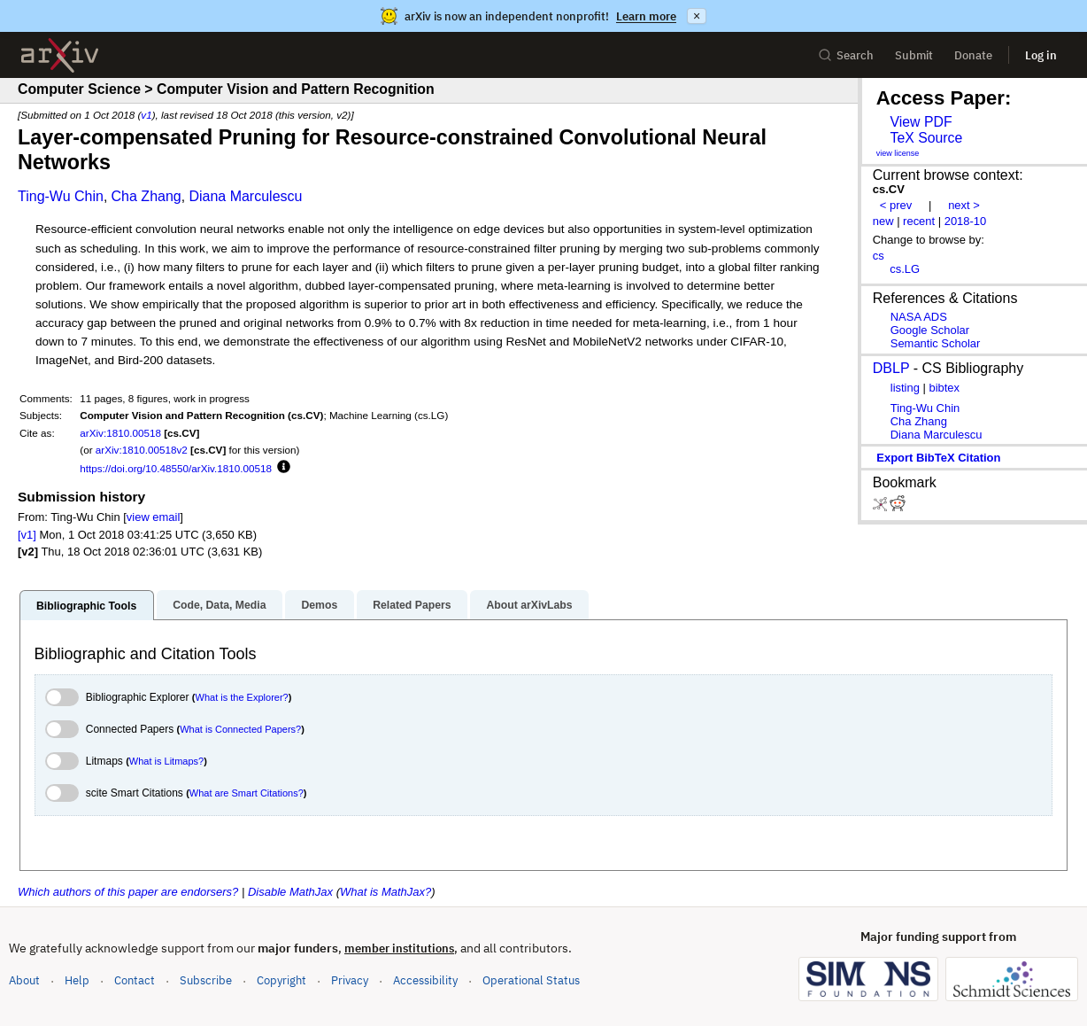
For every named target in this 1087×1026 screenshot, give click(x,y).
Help (77, 980)
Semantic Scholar (935, 343)
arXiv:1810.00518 (120, 433)
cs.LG (905, 269)
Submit (914, 55)
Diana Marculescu (245, 196)
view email (153, 517)
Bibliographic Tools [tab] (86, 606)
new (883, 221)
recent (919, 221)
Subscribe (206, 980)
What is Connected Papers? (240, 729)
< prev (896, 205)
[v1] (27, 534)
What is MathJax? (385, 891)
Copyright (281, 980)
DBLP (891, 368)
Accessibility (425, 980)
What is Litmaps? (166, 761)
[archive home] (59, 55)
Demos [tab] (319, 605)
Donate (973, 55)
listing (905, 387)
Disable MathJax (290, 891)
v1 (146, 114)
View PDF (921, 121)
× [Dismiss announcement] (696, 16)
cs (878, 255)
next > (964, 205)
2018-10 (965, 221)
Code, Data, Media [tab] (219, 605)
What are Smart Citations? (246, 793)
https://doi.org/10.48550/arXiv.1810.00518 (176, 468)
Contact (134, 980)
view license (898, 153)
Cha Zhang (146, 196)
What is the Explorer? (242, 697)
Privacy (349, 980)
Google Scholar (929, 330)
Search (846, 55)
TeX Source (926, 137)
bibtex (944, 387)
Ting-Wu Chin (61, 196)
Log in (1041, 55)
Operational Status (531, 979)
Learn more (646, 16)
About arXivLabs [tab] (529, 605)
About (24, 980)
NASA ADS (918, 316)
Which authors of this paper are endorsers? (128, 891)
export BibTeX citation (938, 457)
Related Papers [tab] (412, 605)
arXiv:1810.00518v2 (142, 449)
